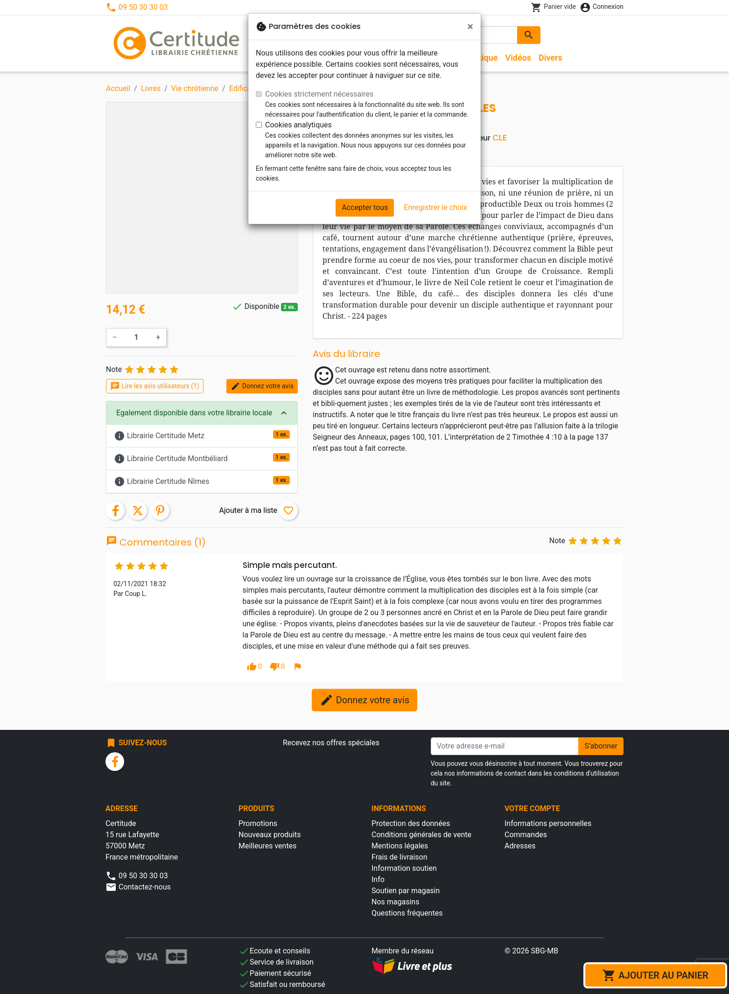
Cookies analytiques (298, 124)
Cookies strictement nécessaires (319, 94)
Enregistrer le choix (435, 207)
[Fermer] (470, 27)
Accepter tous (365, 207)
